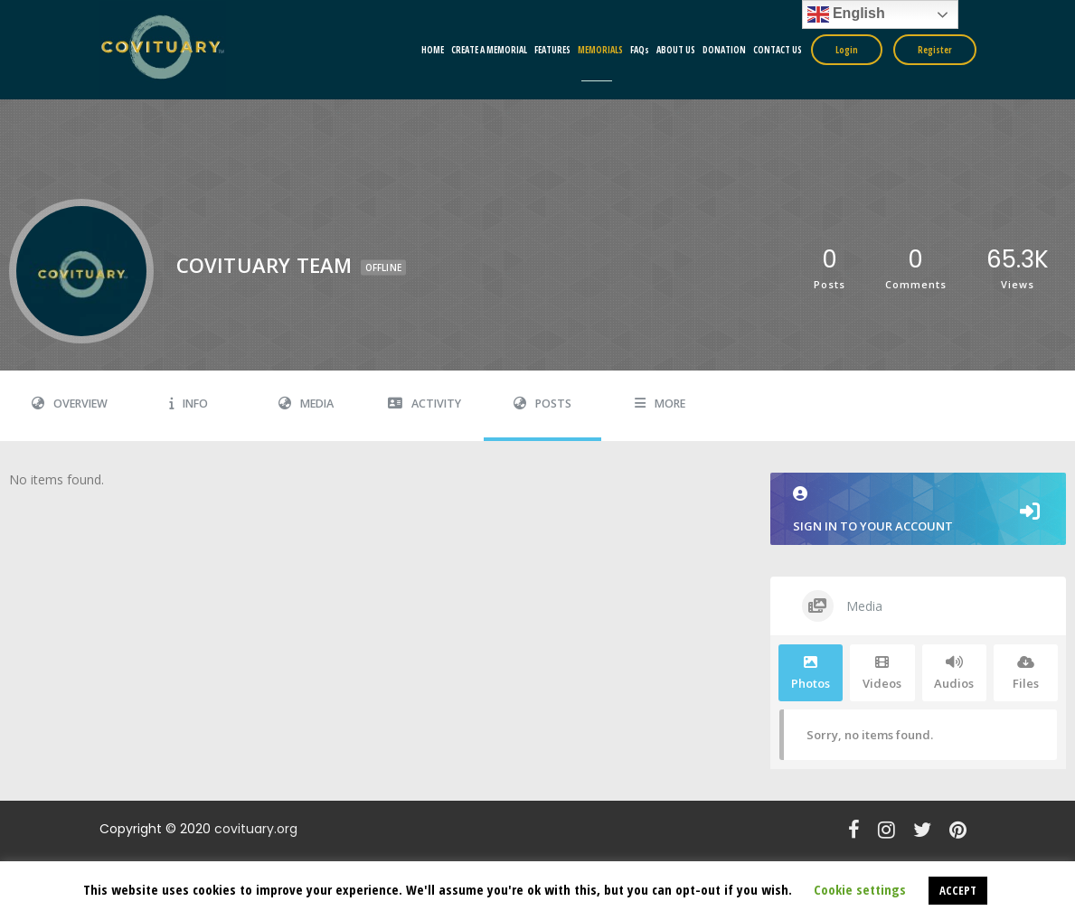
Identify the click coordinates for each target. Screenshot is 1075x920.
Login (846, 49)
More (660, 403)
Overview (70, 403)
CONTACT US (777, 49)
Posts (542, 403)
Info (188, 403)
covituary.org (255, 829)
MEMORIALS (600, 49)
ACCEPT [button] (957, 890)
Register (935, 49)
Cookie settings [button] (860, 889)
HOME (432, 49)
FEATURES (552, 49)
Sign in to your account (918, 510)
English (846, 14)
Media (306, 403)
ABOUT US (675, 49)
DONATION (724, 49)
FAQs (639, 49)
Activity (424, 403)
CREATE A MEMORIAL (489, 49)
